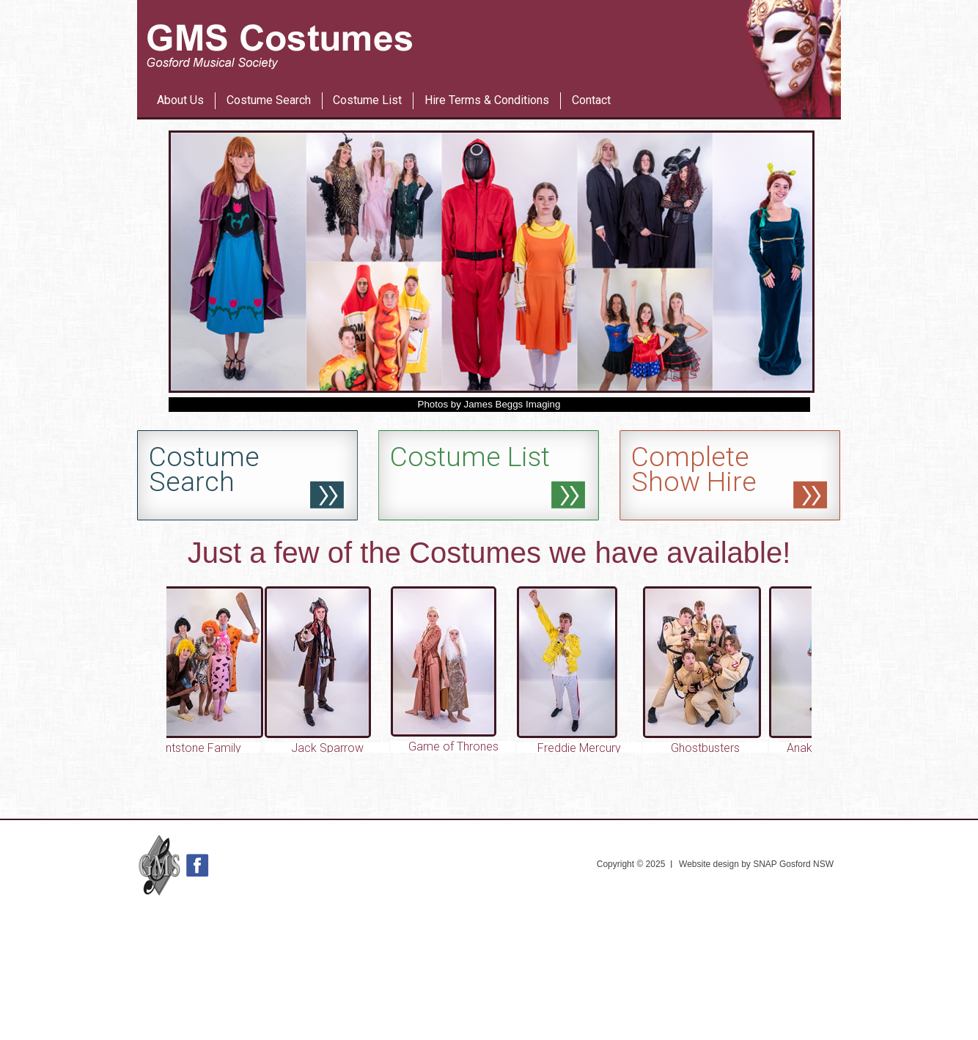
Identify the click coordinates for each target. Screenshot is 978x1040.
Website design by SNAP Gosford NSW (756, 864)
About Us (180, 100)
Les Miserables (459, 72)
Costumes (475, 552)
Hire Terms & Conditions (486, 100)
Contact (591, 100)
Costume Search (269, 100)
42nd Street (516, 72)
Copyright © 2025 (631, 864)
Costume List (367, 100)
